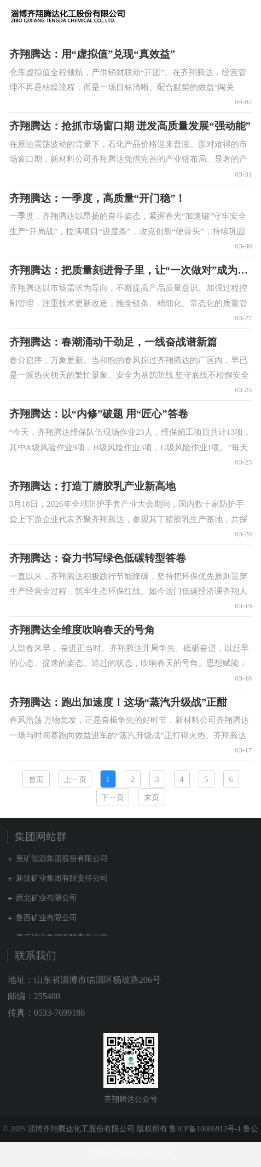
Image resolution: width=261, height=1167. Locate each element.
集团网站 (225, 16)
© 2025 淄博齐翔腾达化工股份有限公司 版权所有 (85, 1129)
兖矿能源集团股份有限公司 (62, 858)
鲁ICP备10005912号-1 (205, 1129)
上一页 (74, 779)
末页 (151, 798)
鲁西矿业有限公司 (46, 918)
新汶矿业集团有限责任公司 (62, 878)
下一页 (112, 798)
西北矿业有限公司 (46, 898)
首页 (36, 779)
